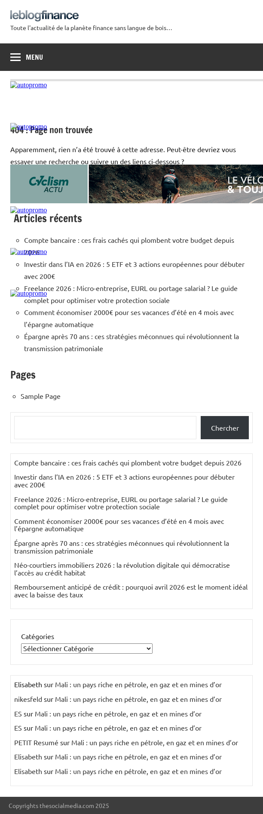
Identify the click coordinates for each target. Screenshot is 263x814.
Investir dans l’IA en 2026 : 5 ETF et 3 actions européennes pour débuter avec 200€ (124, 480)
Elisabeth (28, 756)
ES (18, 713)
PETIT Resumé (36, 742)
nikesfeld (28, 699)
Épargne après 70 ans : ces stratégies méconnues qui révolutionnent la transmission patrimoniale (121, 547)
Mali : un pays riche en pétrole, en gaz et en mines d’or (138, 684)
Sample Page (41, 396)
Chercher (225, 427)
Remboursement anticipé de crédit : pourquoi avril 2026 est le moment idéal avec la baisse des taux (131, 590)
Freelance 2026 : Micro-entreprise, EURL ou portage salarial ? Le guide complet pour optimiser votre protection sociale (121, 503)
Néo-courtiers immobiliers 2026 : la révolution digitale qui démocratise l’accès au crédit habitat (122, 568)
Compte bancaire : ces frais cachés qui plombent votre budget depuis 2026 (128, 462)
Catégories (37, 636)
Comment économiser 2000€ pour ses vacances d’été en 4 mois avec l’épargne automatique (119, 525)
